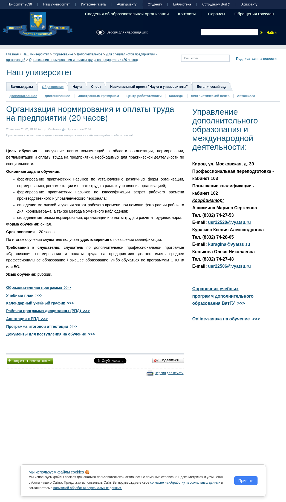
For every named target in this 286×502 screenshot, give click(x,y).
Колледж (176, 96)
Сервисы (216, 14)
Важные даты (22, 87)
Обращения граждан (254, 14)
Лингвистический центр (210, 96)
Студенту (155, 4)
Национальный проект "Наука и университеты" (149, 87)
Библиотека (182, 4)
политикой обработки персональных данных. (87, 488)
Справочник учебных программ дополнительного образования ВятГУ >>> (223, 296)
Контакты (187, 14)
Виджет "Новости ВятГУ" (30, 360)
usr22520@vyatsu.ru (229, 222)
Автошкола (246, 96)
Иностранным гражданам (98, 96)
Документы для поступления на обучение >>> (50, 334)
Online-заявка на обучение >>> (226, 319)
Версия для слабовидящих (127, 32)
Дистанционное (57, 96)
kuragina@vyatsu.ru (229, 244)
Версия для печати (169, 373)
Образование (63, 54)
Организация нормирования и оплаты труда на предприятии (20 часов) (83, 60)
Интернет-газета (93, 4)
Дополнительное (89, 54)
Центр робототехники (144, 96)
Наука (77, 87)
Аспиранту (249, 4)
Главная (12, 54)
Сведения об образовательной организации (127, 14)
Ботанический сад (211, 87)
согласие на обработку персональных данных (185, 482)
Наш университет (56, 4)
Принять (245, 480)
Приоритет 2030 (20, 4)
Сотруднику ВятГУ (216, 4)
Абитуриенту (126, 4)
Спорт (96, 87)
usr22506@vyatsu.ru (229, 266)
